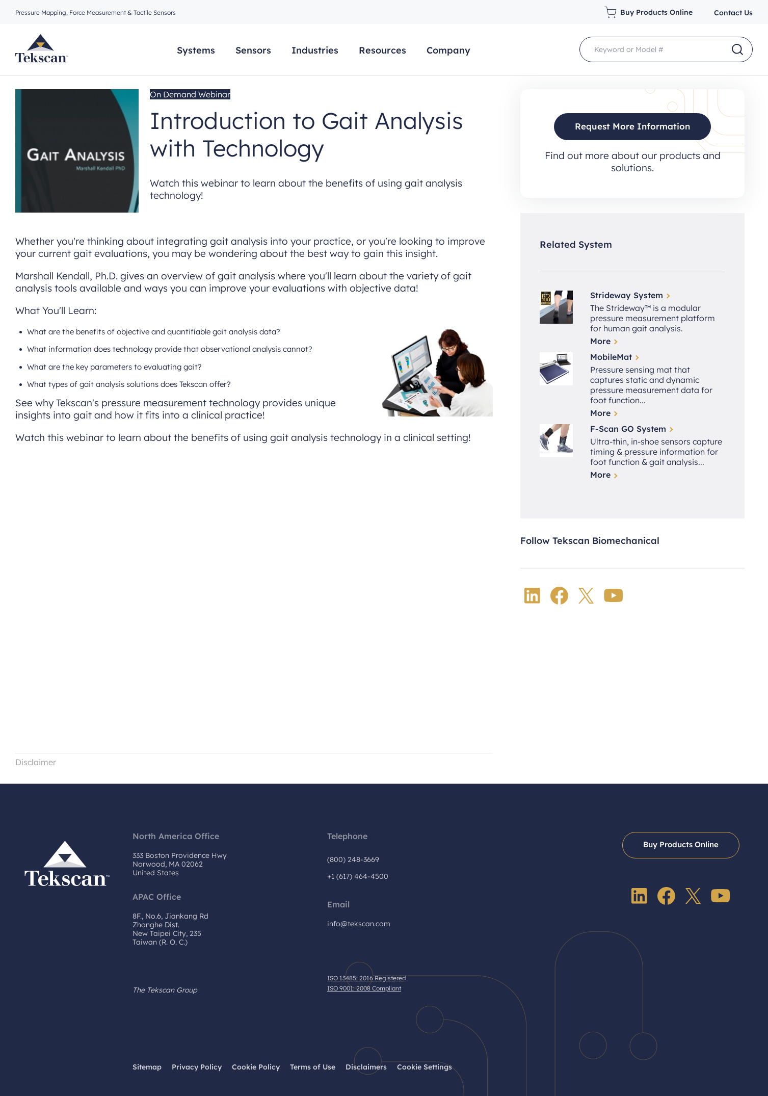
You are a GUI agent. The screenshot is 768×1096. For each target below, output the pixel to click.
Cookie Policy (256, 1066)
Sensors (253, 50)
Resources (382, 50)
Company (448, 50)
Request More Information (633, 126)
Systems (196, 50)
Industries (315, 50)
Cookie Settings (424, 1066)
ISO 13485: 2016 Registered (366, 978)
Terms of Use (312, 1066)
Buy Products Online (656, 12)
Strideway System (626, 295)
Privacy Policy (197, 1066)
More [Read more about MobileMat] (600, 413)
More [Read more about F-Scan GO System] (600, 475)
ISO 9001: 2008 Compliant (364, 988)
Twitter (586, 596)
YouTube (613, 596)
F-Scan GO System (628, 429)
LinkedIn (532, 596)
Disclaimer (36, 761)
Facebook (559, 596)
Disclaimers (366, 1066)
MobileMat (611, 357)
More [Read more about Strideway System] (600, 341)
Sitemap (147, 1066)
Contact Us (733, 12)
